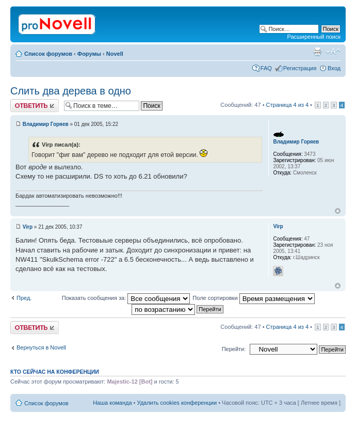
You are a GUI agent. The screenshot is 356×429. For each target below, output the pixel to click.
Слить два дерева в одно (70, 91)
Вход (334, 68)
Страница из (287, 105)
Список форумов (48, 54)
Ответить (34, 105)
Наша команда (112, 403)
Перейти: (234, 349)
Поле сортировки (253, 298)
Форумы (89, 54)
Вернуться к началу (338, 211)
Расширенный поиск (314, 37)
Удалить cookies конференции (177, 403)
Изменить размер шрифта (333, 51)
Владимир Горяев (46, 124)
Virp (28, 227)
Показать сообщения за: (126, 298)
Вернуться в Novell (41, 347)
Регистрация (299, 68)
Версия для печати (317, 51)
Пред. (24, 298)
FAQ (266, 68)
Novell (114, 54)
